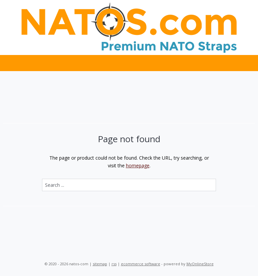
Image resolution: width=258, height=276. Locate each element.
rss (114, 263)
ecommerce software (140, 263)
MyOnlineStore (200, 263)
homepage (137, 165)
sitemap (100, 263)
